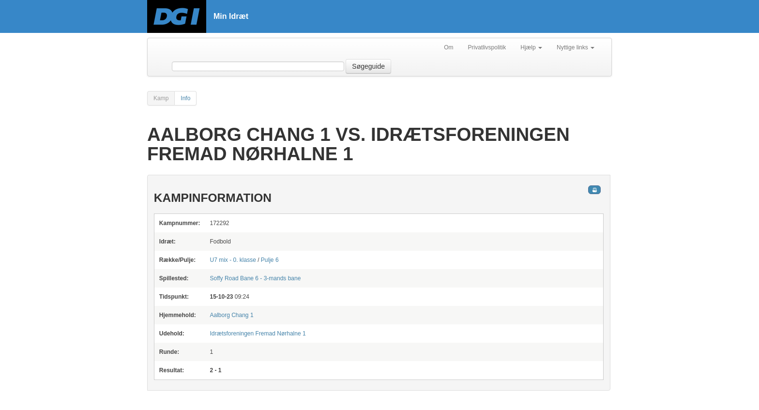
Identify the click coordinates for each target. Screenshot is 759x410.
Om (448, 47)
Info (185, 98)
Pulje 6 (270, 260)
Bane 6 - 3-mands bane (255, 278)
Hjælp (531, 47)
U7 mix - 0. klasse (233, 260)
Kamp (160, 98)
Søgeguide (368, 66)
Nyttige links (575, 47)
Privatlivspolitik (487, 47)
